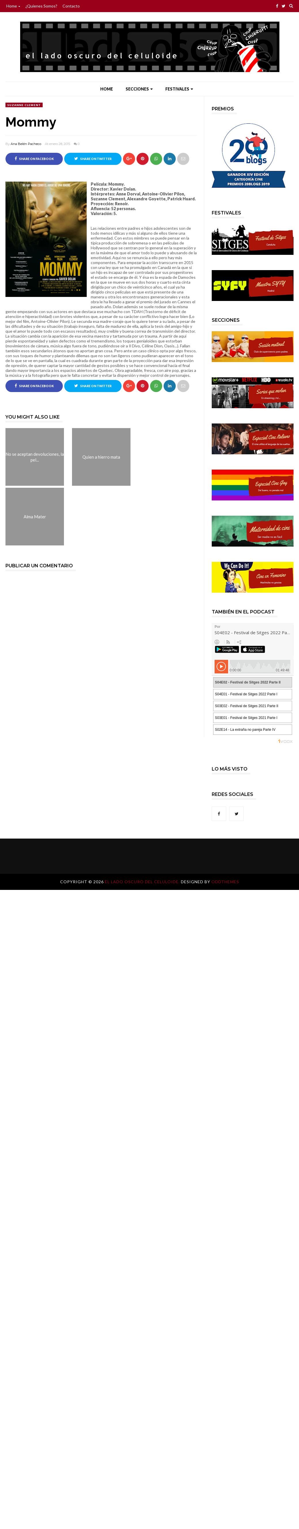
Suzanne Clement (24, 105)
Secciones (139, 88)
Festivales (179, 88)
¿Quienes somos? (41, 5)
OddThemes (225, 881)
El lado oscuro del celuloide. (143, 881)
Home (13, 5)
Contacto (71, 5)
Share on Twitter (92, 159)
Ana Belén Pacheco (26, 144)
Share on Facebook (34, 159)
